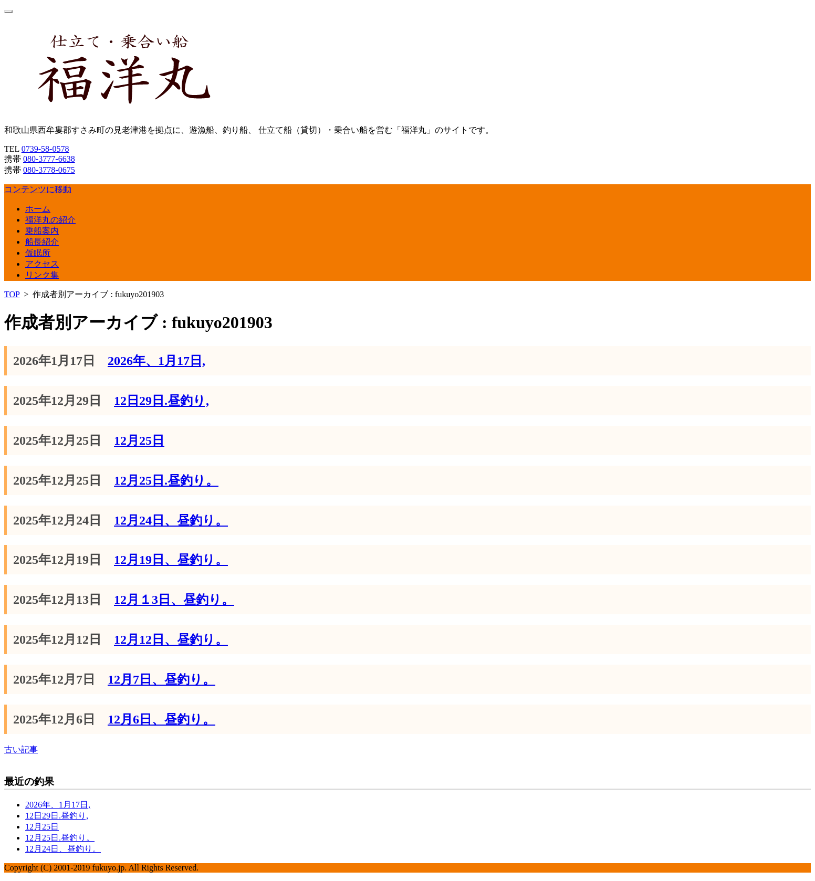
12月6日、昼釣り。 (161, 719)
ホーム (37, 208)
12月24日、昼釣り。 (171, 520)
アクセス (42, 263)
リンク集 (42, 274)
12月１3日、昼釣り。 (174, 599)
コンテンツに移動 (37, 189)
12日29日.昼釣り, (161, 400)
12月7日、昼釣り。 (161, 679)
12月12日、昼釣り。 (171, 639)
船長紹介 (42, 241)
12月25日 (139, 440)
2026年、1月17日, (156, 361)
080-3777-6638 (49, 158)
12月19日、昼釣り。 (171, 560)
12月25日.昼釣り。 (166, 480)
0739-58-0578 (45, 148)
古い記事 (21, 749)
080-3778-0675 (49, 169)
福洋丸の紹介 (50, 219)
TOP (11, 294)
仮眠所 (37, 252)
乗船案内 (42, 230)
